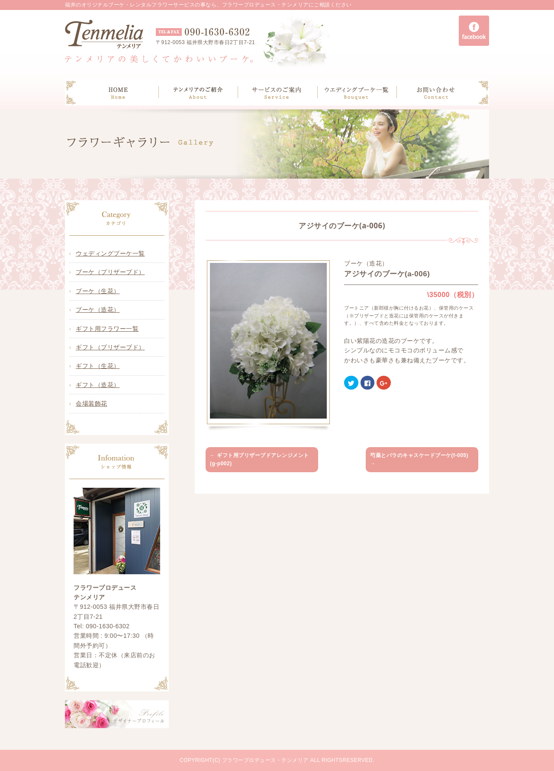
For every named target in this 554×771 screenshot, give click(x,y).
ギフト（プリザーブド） (110, 347)
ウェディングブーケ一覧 (110, 253)
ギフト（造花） (98, 384)
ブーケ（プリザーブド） (110, 272)
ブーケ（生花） (98, 291)
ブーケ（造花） (98, 309)
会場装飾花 (91, 403)
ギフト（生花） (98, 365)
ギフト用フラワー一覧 (107, 328)
